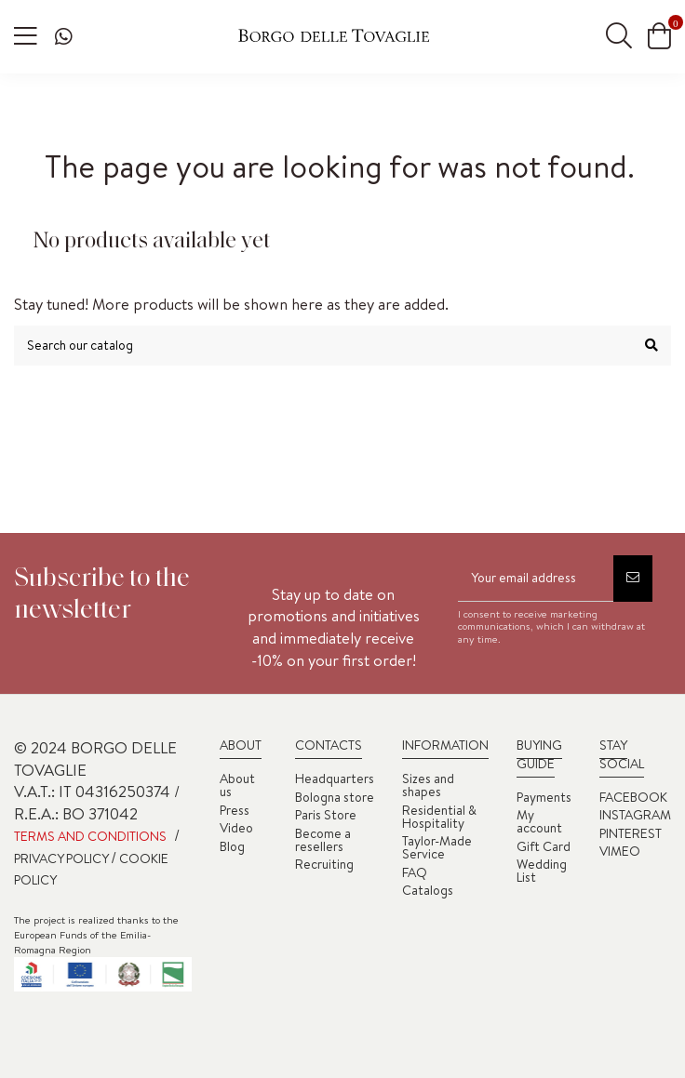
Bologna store (334, 797)
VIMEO (619, 851)
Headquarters (334, 778)
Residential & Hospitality (439, 817)
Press (234, 810)
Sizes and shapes (428, 785)
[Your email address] (535, 578)
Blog (232, 846)
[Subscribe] (632, 578)
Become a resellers (323, 840)
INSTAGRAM (635, 814)
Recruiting (324, 864)
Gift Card (544, 846)
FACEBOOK (633, 797)
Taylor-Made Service (437, 847)
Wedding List (542, 871)
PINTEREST (630, 833)
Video (236, 827)
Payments (544, 797)
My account (539, 821)
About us (237, 785)
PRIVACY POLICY (62, 858)
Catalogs (427, 890)
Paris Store (325, 814)
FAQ (414, 872)
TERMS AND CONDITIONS (90, 836)
